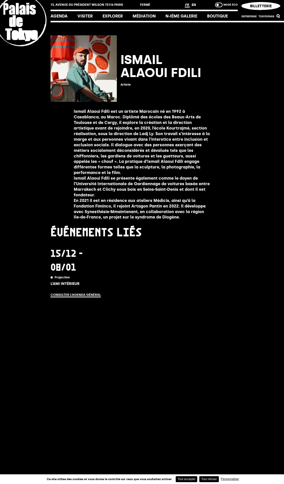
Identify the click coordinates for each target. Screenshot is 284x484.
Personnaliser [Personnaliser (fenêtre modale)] (230, 479)
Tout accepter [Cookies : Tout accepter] (186, 479)
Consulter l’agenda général (76, 295)
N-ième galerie (181, 16)
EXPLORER (113, 16)
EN (194, 5)
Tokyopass (266, 16)
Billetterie (261, 6)
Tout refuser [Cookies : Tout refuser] (209, 479)
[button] (278, 17)
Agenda (59, 16)
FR (187, 5)
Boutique (217, 16)
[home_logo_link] (25, 45)
